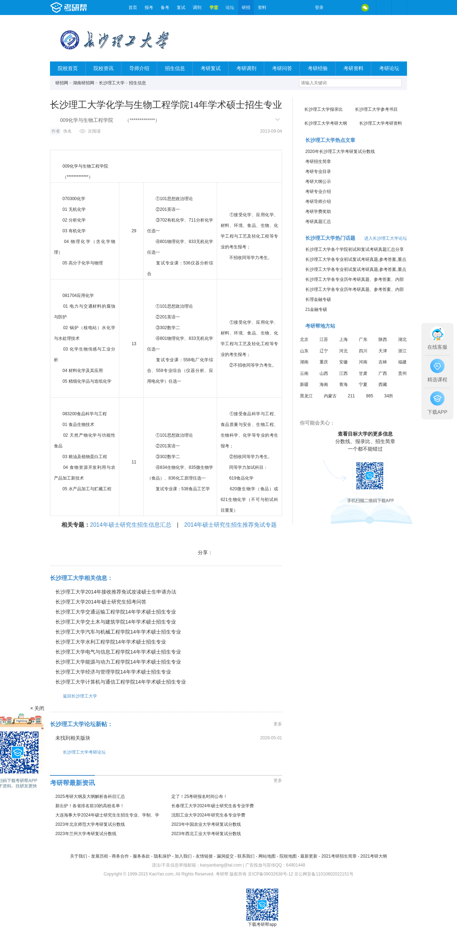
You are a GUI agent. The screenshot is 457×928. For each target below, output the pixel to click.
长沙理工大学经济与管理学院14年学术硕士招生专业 (113, 672)
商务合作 (120, 856)
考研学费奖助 (318, 211)
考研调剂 (246, 68)
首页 (133, 7)
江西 (343, 373)
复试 (181, 7)
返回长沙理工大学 (73, 695)
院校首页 (68, 68)
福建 (402, 361)
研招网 (61, 82)
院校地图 (288, 856)
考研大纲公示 (318, 181)
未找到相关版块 (72, 738)
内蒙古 (330, 395)
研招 (246, 7)
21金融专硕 (316, 309)
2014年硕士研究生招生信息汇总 (130, 525)
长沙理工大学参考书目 (376, 109)
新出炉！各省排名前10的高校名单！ (89, 805)
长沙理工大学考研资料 (380, 123)
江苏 (324, 339)
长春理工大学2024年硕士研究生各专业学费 (212, 805)
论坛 (230, 7)
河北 (343, 350)
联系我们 (246, 856)
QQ (349, 7)
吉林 (382, 361)
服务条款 (141, 856)
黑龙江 (306, 395)
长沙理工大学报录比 (323, 109)
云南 (304, 373)
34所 (388, 395)
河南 (363, 361)
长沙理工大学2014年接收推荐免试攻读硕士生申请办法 (115, 592)
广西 (382, 373)
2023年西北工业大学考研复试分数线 (206, 833)
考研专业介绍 (318, 191)
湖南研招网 (83, 82)
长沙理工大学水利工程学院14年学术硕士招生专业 (110, 642)
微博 (334, 7)
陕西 (382, 339)
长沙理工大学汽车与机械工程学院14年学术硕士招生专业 (118, 632)
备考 (165, 7)
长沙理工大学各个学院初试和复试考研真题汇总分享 (354, 249)
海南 (324, 384)
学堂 (214, 7)
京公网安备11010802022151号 (323, 874)
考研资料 (353, 68)
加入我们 (183, 856)
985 (369, 395)
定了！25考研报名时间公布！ (199, 796)
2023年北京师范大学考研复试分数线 (90, 824)
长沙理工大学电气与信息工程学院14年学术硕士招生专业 (118, 652)
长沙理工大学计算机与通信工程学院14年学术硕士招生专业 (120, 682)
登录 (319, 7)
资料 (262, 7)
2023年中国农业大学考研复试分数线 (206, 824)
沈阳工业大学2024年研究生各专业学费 (208, 815)
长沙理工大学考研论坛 (78, 752)
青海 (343, 384)
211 (351, 395)
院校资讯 (104, 68)
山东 (304, 350)
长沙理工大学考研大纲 (325, 123)
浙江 (402, 350)
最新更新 (308, 856)
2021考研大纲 (373, 856)
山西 (324, 373)
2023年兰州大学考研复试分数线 (85, 833)
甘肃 (363, 373)
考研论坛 (389, 68)
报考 (149, 7)
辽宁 (324, 350)
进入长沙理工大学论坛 (385, 238)
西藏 (382, 384)
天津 (382, 350)
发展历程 (99, 856)
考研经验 (318, 68)
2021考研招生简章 (339, 856)
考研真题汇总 (318, 221)
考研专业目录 (318, 171)
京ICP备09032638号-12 (270, 874)
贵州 (402, 373)
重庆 (324, 361)
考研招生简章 (318, 161)
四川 (363, 350)
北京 (304, 339)
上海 (343, 339)
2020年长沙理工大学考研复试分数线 (340, 151)
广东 (363, 339)
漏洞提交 (225, 856)
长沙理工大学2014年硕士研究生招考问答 (100, 602)
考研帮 (87, 7)
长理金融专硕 (318, 299)
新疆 (304, 384)
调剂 (197, 7)
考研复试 (211, 68)
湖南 (304, 361)
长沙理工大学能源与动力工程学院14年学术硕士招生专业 (118, 662)
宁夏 (363, 384)
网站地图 (267, 856)
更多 (277, 723)
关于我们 (78, 856)
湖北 (402, 339)
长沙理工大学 (112, 82)
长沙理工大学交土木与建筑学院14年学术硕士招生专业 (115, 622)
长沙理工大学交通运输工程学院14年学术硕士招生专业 (115, 612)
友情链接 (204, 856)
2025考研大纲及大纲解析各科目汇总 (90, 796)
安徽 (343, 361)
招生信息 (175, 68)
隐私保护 (162, 856)
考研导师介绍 (318, 201)
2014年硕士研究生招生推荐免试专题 (230, 525)
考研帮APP (399, 7)
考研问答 (282, 68)
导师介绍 (139, 68)
